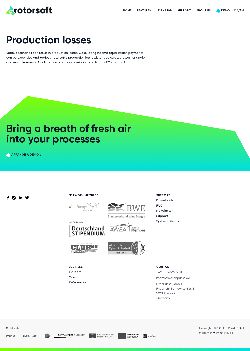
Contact (75, 277)
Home (127, 10)
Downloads (165, 200)
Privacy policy (30, 335)
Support (184, 10)
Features (144, 10)
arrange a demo (23, 155)
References (77, 282)
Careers (75, 272)
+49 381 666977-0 (169, 272)
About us (203, 10)
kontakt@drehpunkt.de (173, 278)
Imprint (10, 335)
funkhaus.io (226, 332)
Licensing (164, 10)
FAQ (159, 205)
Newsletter (164, 210)
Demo (223, 11)
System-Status (167, 221)
